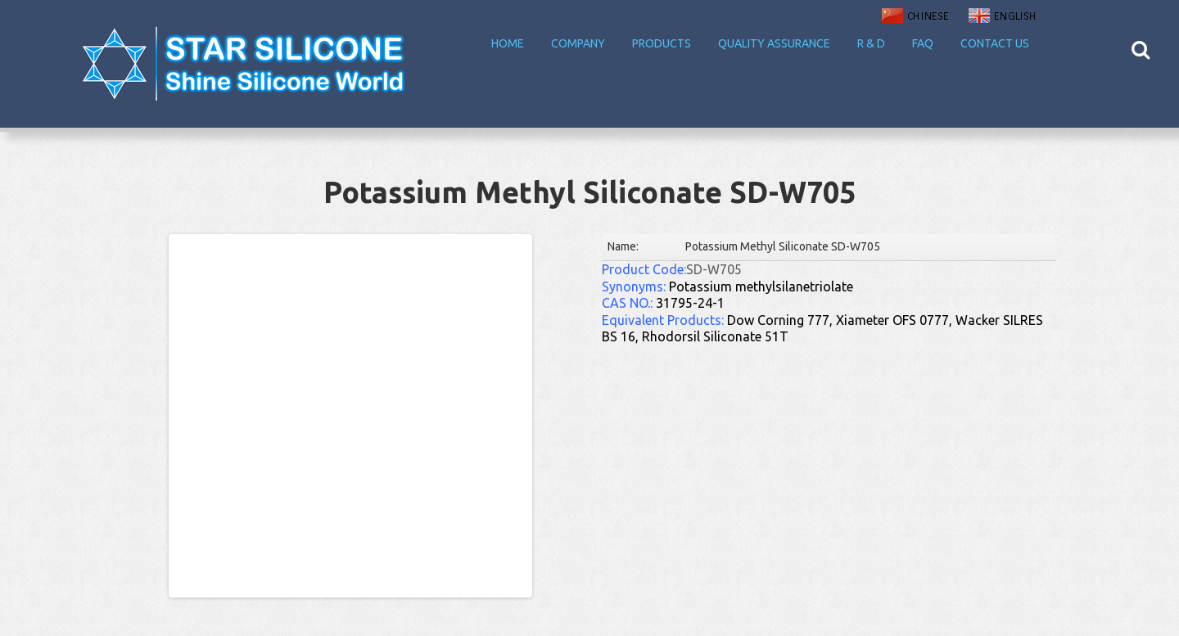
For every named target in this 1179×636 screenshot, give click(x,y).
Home (507, 43)
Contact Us (994, 43)
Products (661, 43)
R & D (871, 43)
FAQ (922, 43)
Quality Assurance (774, 43)
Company (578, 43)
